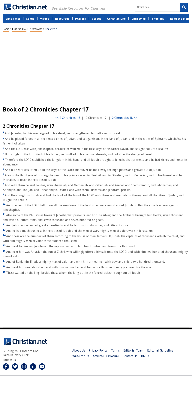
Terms (115, 350)
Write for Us (80, 356)
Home (6, 29)
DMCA (145, 356)
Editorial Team (133, 350)
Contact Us (130, 356)
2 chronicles (36, 29)
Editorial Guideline (160, 350)
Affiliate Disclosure (106, 356)
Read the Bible (19, 29)
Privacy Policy (98, 350)
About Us (78, 350)
